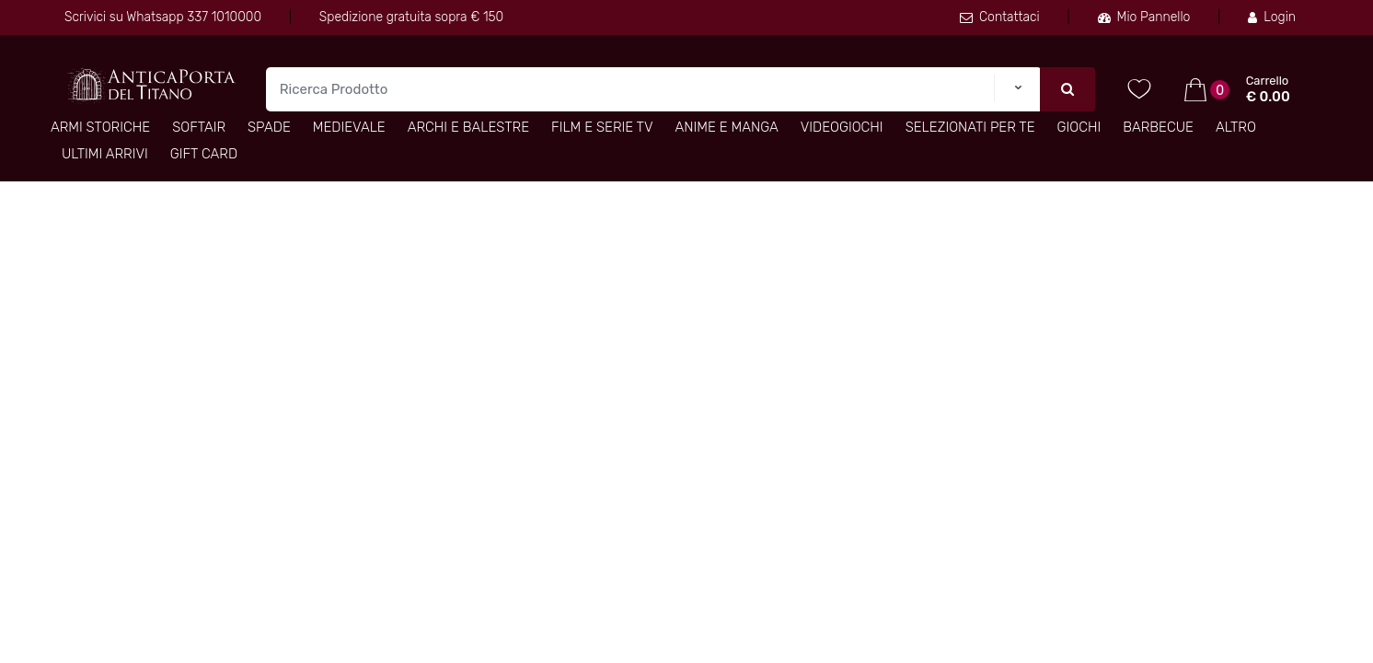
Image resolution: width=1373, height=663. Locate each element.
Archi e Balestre (468, 127)
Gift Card (203, 153)
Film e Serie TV (601, 127)
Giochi (1079, 127)
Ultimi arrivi (105, 153)
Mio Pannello (1144, 17)
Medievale (349, 127)
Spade (269, 127)
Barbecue (1158, 127)
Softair (198, 127)
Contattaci (1000, 17)
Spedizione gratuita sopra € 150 (411, 17)
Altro (1236, 127)
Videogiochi (842, 127)
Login (1272, 17)
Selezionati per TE (970, 127)
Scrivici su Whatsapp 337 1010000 (162, 17)
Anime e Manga (727, 127)
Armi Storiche (100, 127)
